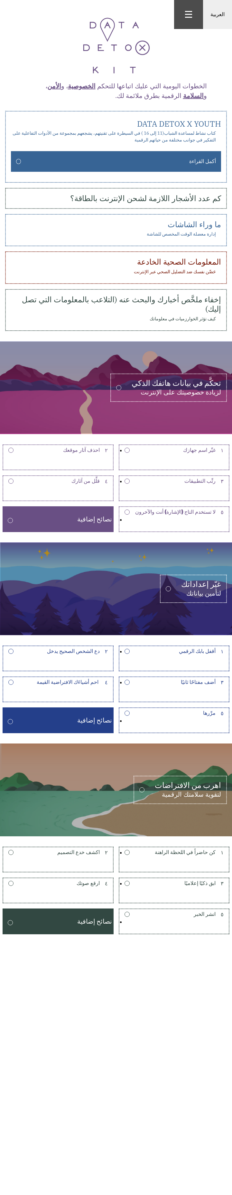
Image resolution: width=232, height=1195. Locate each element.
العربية (217, 14)
